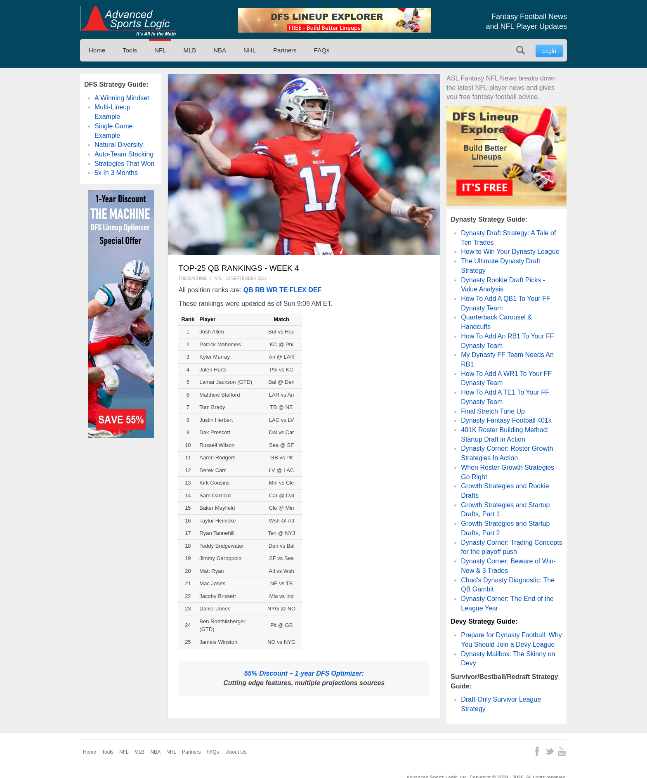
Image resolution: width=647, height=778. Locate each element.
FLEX (298, 289)
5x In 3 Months (116, 172)
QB (248, 289)
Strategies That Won (124, 163)
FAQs (322, 50)
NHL (249, 50)
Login (549, 50)
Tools (130, 50)
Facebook (537, 751)
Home (97, 50)
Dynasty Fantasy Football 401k (506, 420)
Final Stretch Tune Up (493, 411)
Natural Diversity (118, 144)
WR (272, 289)
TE (283, 289)
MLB (189, 50)
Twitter (549, 751)
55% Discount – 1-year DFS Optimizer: (304, 673)
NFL (160, 50)
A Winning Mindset (121, 98)
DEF (314, 289)
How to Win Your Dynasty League (510, 251)
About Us (236, 752)
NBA (219, 50)
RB (259, 289)
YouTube (562, 751)
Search (520, 50)
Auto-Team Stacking (123, 154)
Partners (285, 50)
